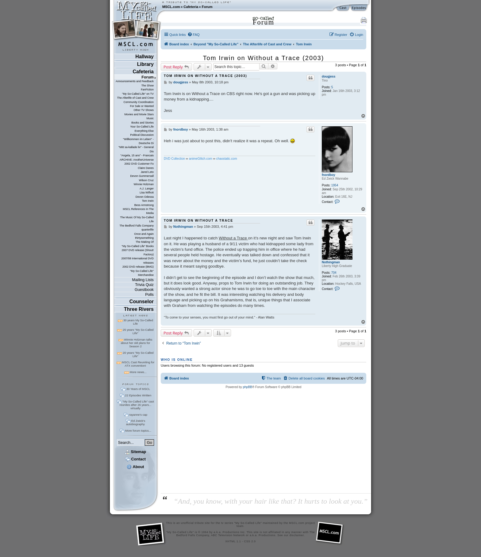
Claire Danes (146, 168)
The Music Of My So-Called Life (136, 219)
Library (145, 64)
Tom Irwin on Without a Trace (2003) (263, 58)
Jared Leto (147, 172)
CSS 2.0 (250, 541)
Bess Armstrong (144, 205)
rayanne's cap (138, 414)
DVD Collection (174, 158)
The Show (147, 85)
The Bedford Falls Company (136, 225)
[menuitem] (193, 34)
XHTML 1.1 (233, 541)
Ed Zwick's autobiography (135, 422)
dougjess (328, 76)
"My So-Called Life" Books (138, 246)
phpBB (247, 387)
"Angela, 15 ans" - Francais (137, 155)
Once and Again (144, 233)
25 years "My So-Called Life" (138, 331)
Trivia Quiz (144, 284)
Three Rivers (139, 309)
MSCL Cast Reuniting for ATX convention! (138, 364)
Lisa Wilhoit (147, 192)
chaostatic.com (226, 158)
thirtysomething (144, 237)
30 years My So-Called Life (138, 322)
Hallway (144, 56)
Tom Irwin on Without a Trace (198, 220)
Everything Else (144, 130)
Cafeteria (190, 7)
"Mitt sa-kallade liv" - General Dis (136, 149)
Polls (149, 294)
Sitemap (135, 451)
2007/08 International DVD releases (137, 260)
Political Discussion (142, 134)
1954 (334, 185)
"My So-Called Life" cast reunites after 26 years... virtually (137, 405)
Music (150, 118)
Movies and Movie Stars (139, 114)
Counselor (141, 301)
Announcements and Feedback (135, 81)
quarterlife (147, 229)
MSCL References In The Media (138, 211)
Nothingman (331, 262)
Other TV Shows (143, 110)
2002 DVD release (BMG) (138, 266)
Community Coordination (138, 102)
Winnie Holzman (144, 184)
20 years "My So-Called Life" (138, 354)
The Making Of (145, 241)
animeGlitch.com (200, 158)
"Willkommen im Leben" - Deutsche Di (138, 141)
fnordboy (328, 175)
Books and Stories (142, 122)
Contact (135, 459)
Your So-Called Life (142, 126)
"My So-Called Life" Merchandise (142, 273)
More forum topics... (138, 430)
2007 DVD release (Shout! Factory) (137, 252)
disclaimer (297, 535)
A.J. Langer (147, 188)
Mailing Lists (143, 279)
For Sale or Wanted (142, 106)
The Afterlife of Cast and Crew (135, 97)
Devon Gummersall (142, 175)
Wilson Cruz (146, 180)
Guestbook (144, 289)
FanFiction (147, 89)
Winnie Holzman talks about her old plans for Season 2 (136, 343)
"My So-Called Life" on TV (138, 93)
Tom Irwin (148, 200)
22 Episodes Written (138, 395)
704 (334, 272)
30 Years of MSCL (138, 389)
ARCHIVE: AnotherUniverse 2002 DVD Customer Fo (137, 161)
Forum (207, 7)
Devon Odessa (145, 196)
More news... (138, 372)
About (135, 466)
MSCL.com (171, 7)
